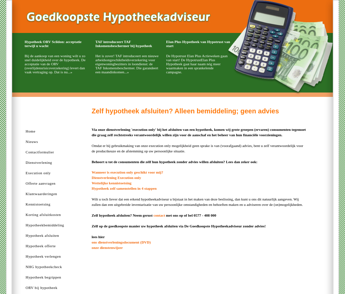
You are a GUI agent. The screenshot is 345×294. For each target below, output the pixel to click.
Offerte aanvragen (41, 183)
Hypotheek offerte (41, 246)
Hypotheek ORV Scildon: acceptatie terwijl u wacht (53, 44)
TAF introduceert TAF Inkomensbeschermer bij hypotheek (123, 44)
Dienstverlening (39, 162)
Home (30, 131)
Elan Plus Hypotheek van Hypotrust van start (198, 44)
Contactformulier (40, 152)
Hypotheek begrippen (43, 277)
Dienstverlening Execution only (116, 178)
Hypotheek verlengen (43, 256)
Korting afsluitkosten (43, 215)
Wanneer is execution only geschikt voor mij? (127, 172)
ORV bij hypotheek (41, 288)
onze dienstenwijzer (107, 248)
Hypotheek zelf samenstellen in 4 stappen (124, 188)
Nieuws (32, 142)
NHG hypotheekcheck (44, 267)
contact (159, 215)
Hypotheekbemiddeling (45, 225)
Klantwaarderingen (41, 194)
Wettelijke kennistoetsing (111, 183)
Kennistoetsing (38, 204)
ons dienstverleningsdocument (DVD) (121, 242)
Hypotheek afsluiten (42, 235)
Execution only (38, 173)
